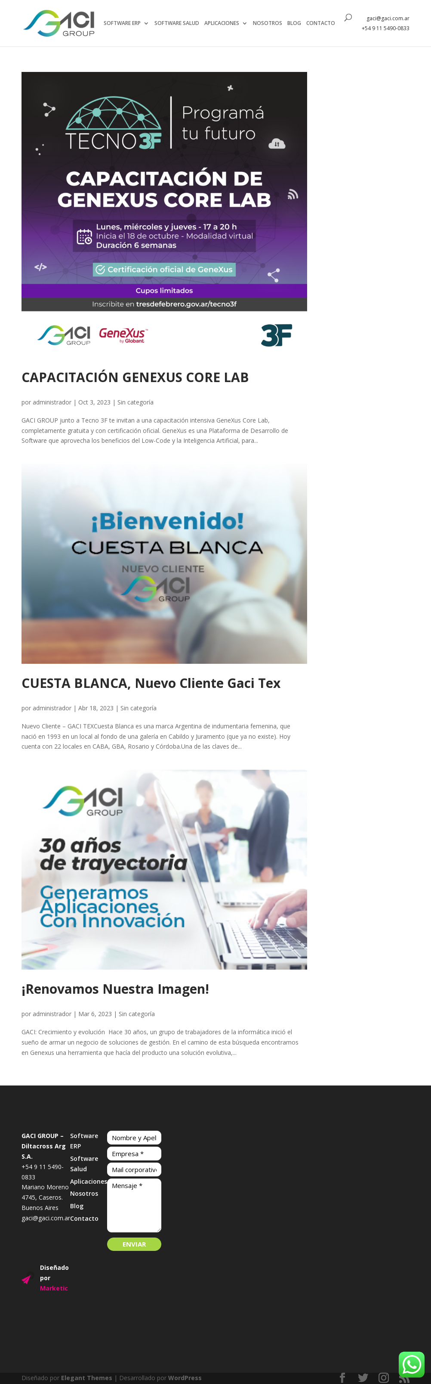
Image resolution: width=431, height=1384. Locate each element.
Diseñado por (54, 1277)
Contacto (84, 1218)
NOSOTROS (268, 24)
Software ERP (84, 1141)
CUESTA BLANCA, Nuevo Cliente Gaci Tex (151, 683)
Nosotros (84, 1193)
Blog (76, 1206)
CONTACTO (321, 24)
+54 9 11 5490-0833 (385, 28)
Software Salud (84, 1163)
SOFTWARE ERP (123, 24)
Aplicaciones (88, 1181)
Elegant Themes (86, 1378)
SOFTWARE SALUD (177, 24)
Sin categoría (135, 402)
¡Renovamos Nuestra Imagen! (115, 989)
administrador (52, 402)
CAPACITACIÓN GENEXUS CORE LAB (135, 377)
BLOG (295, 24)
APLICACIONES (222, 24)
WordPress (185, 1378)
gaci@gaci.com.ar (387, 18)
